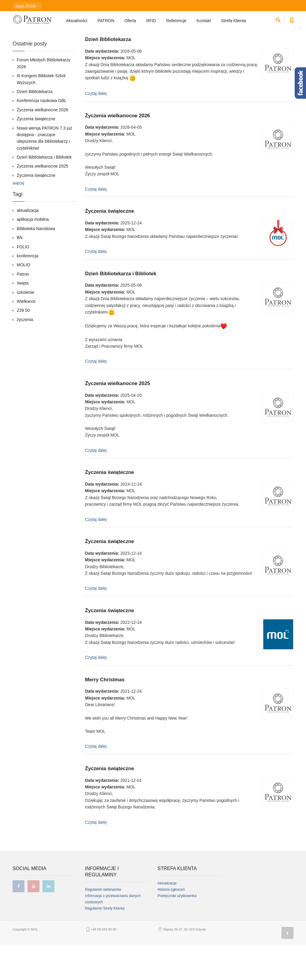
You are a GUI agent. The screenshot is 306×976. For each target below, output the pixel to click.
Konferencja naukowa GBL (42, 131)
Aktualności (77, 22)
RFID (151, 22)
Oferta (130, 22)
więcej (18, 214)
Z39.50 (23, 341)
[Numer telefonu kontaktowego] (292, 21)
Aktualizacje (167, 914)
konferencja (27, 287)
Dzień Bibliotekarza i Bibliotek (121, 305)
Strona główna (23, 37)
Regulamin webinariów (103, 921)
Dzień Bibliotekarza (108, 70)
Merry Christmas (105, 711)
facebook (19, 917)
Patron (23, 305)
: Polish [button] (27, 6)
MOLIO (23, 296)
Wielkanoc (26, 332)
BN (19, 268)
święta (23, 314)
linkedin (48, 917)
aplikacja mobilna (33, 250)
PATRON (105, 22)
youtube (33, 917)
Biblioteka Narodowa (36, 259)
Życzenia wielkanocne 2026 (117, 147)
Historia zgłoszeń (171, 921)
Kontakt (204, 22)
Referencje (176, 22)
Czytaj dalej (96, 124)
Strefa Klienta (234, 22)
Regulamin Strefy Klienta (105, 939)
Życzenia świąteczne (109, 242)
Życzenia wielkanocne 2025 (117, 414)
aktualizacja (28, 241)
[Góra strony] (287, 964)
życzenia (25, 350)
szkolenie (25, 323)
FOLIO (23, 278)
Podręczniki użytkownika (177, 927)
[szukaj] (278, 21)
